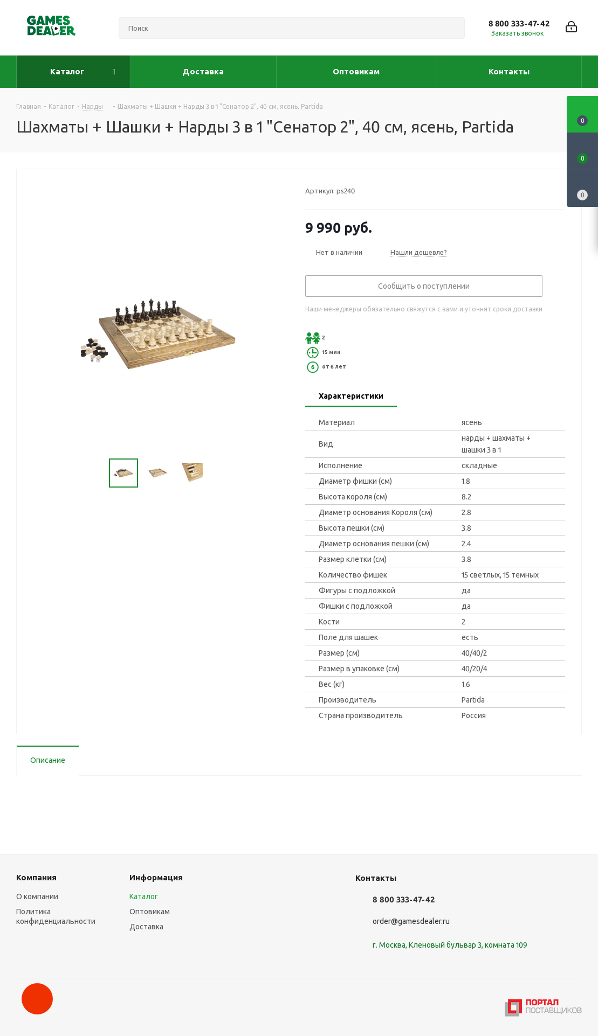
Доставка (146, 926)
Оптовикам (149, 911)
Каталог (143, 896)
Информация (156, 877)
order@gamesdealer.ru (411, 921)
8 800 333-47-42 (519, 23)
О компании (37, 896)
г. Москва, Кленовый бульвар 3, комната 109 (450, 945)
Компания (36, 877)
